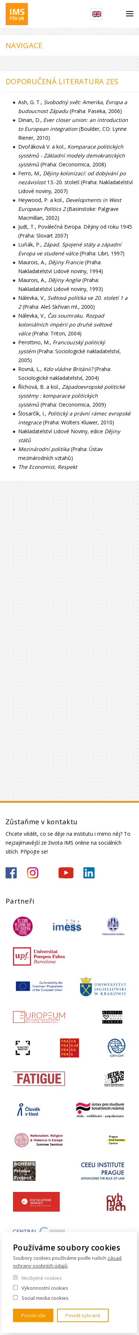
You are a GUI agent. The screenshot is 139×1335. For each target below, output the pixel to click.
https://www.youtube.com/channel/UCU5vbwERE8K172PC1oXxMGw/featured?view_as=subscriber (66, 872)
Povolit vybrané (82, 1315)
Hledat (114, 14)
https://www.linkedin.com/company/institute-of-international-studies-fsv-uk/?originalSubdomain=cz (89, 872)
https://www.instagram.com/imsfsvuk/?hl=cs (32, 872)
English (97, 14)
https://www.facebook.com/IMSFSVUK (11, 872)
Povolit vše (33, 1315)
